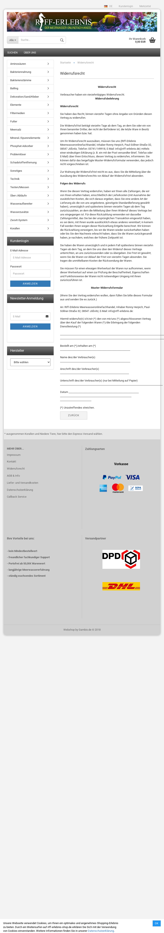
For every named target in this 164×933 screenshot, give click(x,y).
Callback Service (16, 497)
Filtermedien (17, 113)
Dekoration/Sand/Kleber (24, 97)
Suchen (12, 52)
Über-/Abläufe (18, 195)
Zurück (73, 415)
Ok (157, 923)
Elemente (15, 105)
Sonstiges (16, 171)
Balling (14, 88)
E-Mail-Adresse (19, 250)
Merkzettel (145, 6)
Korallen (15, 228)
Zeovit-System (18, 220)
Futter (13, 121)
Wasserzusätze (19, 212)
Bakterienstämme (20, 80)
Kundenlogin (126, 6)
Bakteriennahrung (20, 72)
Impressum (13, 455)
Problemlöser (18, 154)
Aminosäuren (18, 64)
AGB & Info (13, 475)
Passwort (15, 266)
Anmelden (30, 284)
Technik (15, 179)
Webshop (69, 629)
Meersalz (15, 130)
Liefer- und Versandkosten (22, 483)
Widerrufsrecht (16, 469)
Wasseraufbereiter (21, 204)
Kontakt (11, 461)
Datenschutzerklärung (101, 930)
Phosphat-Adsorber (21, 146)
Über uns (30, 52)
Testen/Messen (19, 187)
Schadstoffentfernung (23, 162)
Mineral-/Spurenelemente (25, 138)
